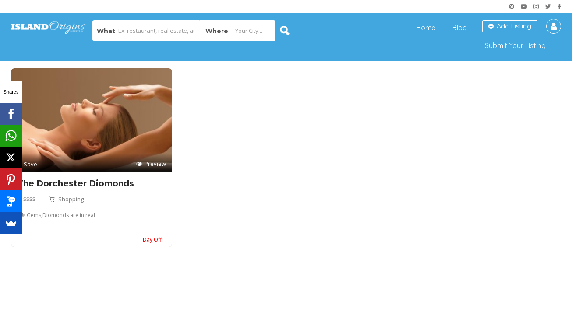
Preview (151, 163)
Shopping (71, 199)
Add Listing (509, 26)
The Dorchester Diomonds (75, 183)
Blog (459, 27)
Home (425, 27)
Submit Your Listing (515, 45)
